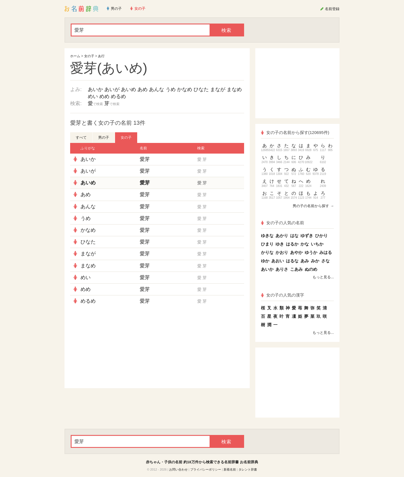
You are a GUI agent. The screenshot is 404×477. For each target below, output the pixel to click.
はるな (292, 260)
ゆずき (306, 235)
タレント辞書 (247, 469)
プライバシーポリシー (205, 469)
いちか (317, 244)
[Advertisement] (112, 347)
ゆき (280, 244)
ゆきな (267, 235)
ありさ (282, 269)
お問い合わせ (178, 469)
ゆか (265, 260)
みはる (325, 252)
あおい (277, 260)
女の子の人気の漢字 (282, 295)
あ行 (101, 56)
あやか (296, 252)
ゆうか (311, 252)
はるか (292, 244)
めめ (104, 96)
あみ (304, 260)
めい (93, 96)
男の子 (103, 137)
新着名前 (230, 469)
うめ (171, 89)
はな (294, 235)
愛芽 (145, 159)
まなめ (234, 89)
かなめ (184, 89)
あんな (156, 89)
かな (304, 244)
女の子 (89, 56)
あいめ (128, 89)
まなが (217, 89)
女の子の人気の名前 (282, 222)
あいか (95, 89)
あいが (112, 89)
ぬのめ (311, 269)
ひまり (267, 244)
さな (325, 260)
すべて (81, 137)
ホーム (75, 56)
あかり (282, 235)
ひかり (321, 235)
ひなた (201, 89)
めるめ (118, 96)
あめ (142, 89)
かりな (267, 252)
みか (315, 260)
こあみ (296, 269)
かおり (282, 252)
